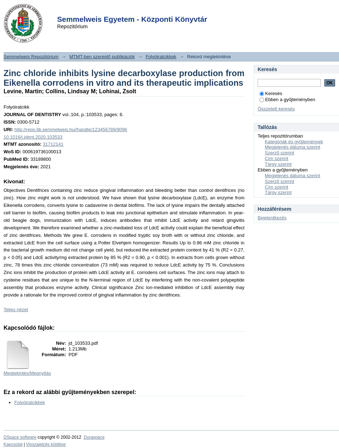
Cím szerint (276, 158)
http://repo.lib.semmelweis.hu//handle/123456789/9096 (70, 129)
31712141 (53, 144)
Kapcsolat (13, 444)
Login (156, 10)
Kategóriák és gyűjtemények (294, 141)
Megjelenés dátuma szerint (292, 147)
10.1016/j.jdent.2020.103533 (33, 137)
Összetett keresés (276, 108)
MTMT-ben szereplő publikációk (102, 56)
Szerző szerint (279, 152)
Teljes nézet (16, 309)
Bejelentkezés (272, 217)
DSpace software (20, 437)
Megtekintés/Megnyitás (27, 373)
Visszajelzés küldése (46, 444)
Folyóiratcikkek (161, 56)
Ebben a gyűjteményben (287, 99)
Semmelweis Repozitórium (31, 56)
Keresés (270, 93)
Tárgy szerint (278, 164)
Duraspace (94, 437)
